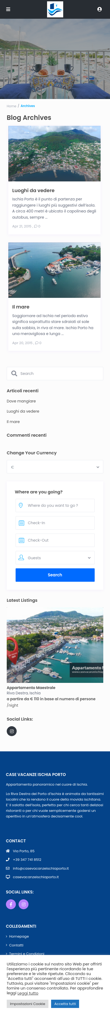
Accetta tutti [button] (65, 1003)
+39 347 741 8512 (27, 859)
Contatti (16, 945)
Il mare (21, 306)
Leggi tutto (27, 993)
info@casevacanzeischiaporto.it (41, 868)
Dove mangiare (21, 401)
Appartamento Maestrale (31, 688)
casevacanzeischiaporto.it (36, 877)
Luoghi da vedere (33, 190)
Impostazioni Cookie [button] (27, 1003)
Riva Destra (17, 693)
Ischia (35, 693)
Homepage (19, 936)
